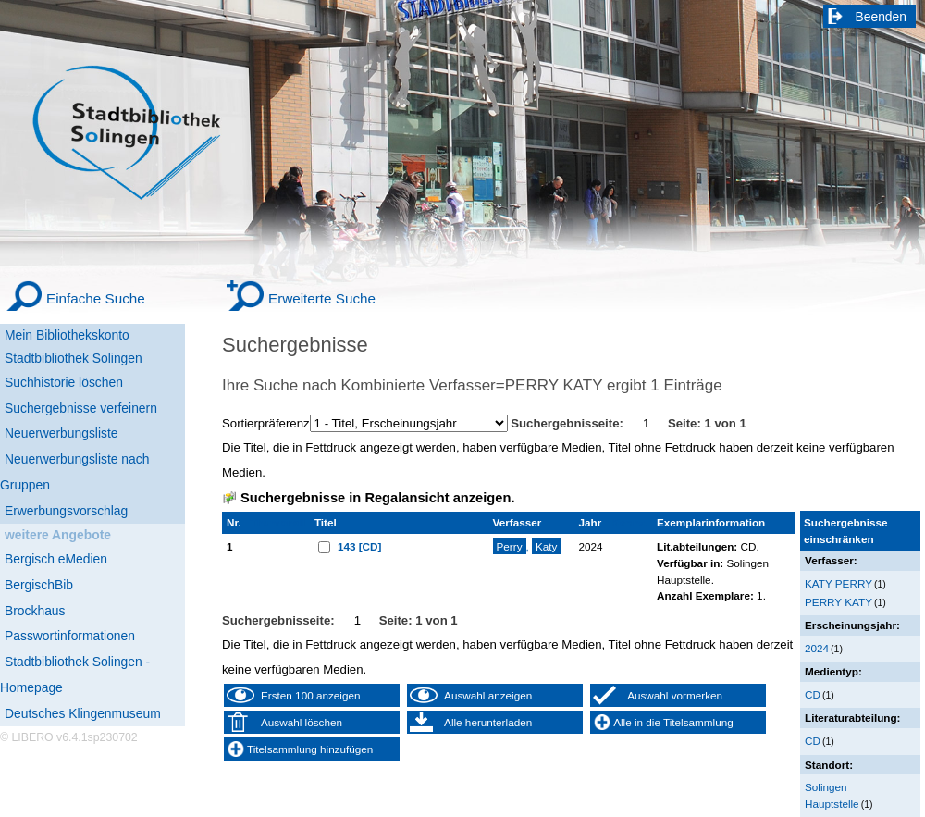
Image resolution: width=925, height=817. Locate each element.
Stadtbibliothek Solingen (73, 358)
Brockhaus (35, 610)
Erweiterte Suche (322, 298)
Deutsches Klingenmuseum (83, 713)
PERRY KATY (838, 602)
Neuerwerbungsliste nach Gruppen (74, 472)
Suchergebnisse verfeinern (81, 408)
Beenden (881, 16)
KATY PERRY (838, 583)
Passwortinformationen (70, 635)
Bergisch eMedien (56, 558)
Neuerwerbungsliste (61, 433)
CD (812, 694)
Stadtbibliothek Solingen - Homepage (75, 674)
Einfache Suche (95, 298)
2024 (817, 648)
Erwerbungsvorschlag (66, 510)
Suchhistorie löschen (64, 382)
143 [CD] (360, 546)
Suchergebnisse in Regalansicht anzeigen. (377, 497)
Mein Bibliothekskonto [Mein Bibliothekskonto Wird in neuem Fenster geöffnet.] (67, 335)
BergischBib (39, 584)
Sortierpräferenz (266, 423)
